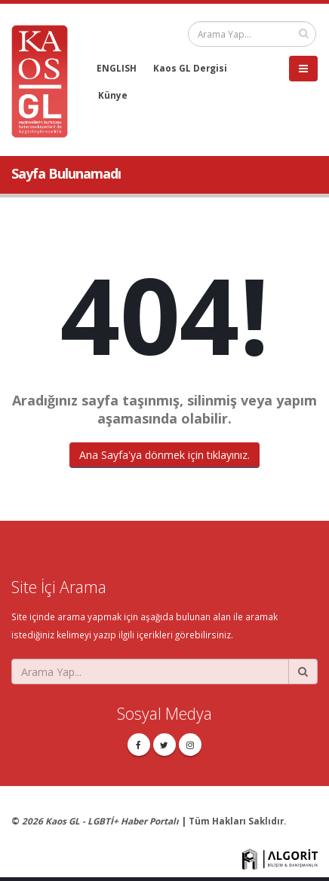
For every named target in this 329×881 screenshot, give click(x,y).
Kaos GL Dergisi (190, 68)
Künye (113, 95)
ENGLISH (117, 68)
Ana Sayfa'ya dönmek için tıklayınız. (164, 455)
